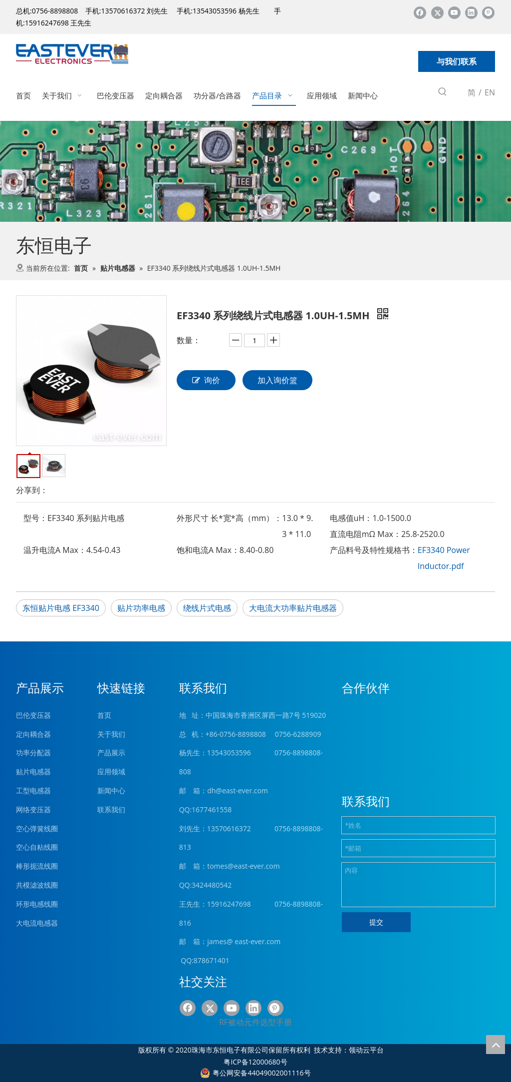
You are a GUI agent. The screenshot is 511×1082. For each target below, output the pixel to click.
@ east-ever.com (253, 941)
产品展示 (111, 752)
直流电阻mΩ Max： (365, 534)
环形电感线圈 (37, 904)
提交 (376, 922)
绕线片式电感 (207, 607)
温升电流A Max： (54, 549)
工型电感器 (33, 790)
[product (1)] (255, 171)
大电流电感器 (37, 923)
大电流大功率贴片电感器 (293, 607)
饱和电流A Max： (208, 549)
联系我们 (111, 809)
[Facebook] (420, 12)
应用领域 (111, 771)
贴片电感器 (33, 771)
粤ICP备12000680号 (255, 1062)
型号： (35, 518)
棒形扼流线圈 (37, 866)
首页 (104, 715)
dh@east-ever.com (237, 790)
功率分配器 (33, 752)
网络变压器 (33, 809)
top (495, 1044)
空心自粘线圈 (37, 847)
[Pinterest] (488, 12)
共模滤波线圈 (37, 885)
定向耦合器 (33, 734)
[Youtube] (454, 12)
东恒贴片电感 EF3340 (60, 607)
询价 (206, 380)
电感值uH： (351, 518)
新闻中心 (111, 790)
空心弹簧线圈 (37, 828)
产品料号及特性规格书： (374, 549)
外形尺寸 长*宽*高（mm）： (229, 518)
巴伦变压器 (33, 715)
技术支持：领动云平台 (349, 1050)
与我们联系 (457, 61)
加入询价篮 (277, 380)
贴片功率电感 (141, 607)
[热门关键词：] (442, 93)
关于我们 (111, 734)
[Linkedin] (471, 12)
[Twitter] (437, 12)
